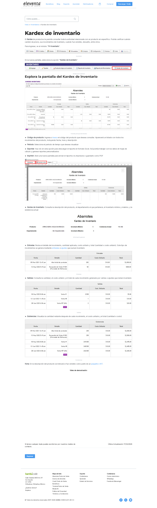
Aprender (76, 4)
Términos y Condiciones (60, 494)
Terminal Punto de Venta (60, 486)
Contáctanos (84, 476)
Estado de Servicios (86, 481)
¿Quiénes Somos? (31, 488)
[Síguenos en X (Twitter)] (125, 500)
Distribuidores (88, 4)
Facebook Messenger (114, 481)
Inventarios (35, 25)
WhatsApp (110, 479)
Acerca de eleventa (58, 479)
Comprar (110, 4)
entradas (55, 248)
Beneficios (49, 4)
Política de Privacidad (59, 491)
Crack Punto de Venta (59, 481)
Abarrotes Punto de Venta (60, 476)
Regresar (30, 456)
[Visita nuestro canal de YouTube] (130, 500)
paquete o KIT (97, 364)
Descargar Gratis (124, 4)
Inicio (27, 25)
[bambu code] (31, 473)
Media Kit (55, 489)
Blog (58, 4)
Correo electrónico (113, 476)
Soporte (66, 4)
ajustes (64, 248)
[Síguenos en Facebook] (121, 500)
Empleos (28, 490)
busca (55, 137)
